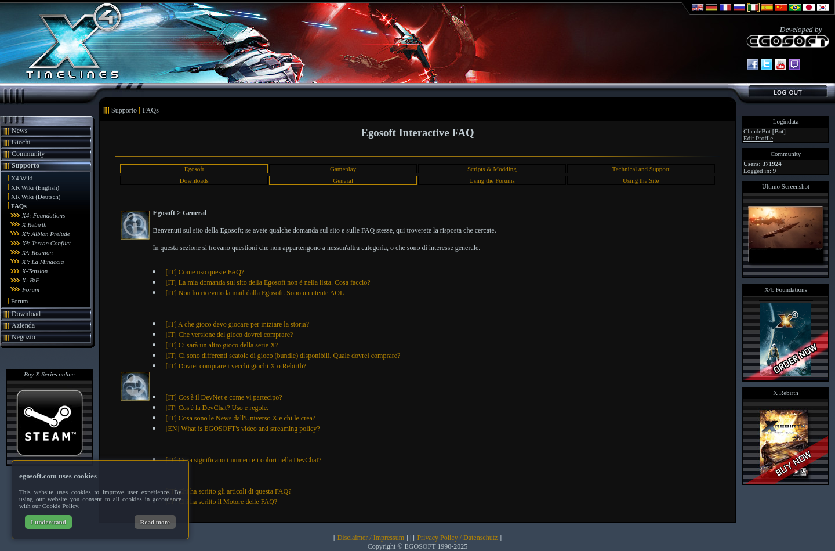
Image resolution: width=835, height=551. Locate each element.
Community (28, 154)
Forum (30, 289)
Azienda (23, 325)
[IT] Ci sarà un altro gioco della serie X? (221, 345)
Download (26, 314)
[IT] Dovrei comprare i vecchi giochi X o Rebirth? (235, 366)
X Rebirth (34, 224)
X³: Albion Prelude (46, 233)
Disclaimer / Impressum (370, 538)
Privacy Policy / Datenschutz (457, 538)
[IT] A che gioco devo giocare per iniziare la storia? (237, 324)
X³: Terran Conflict (46, 243)
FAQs (19, 205)
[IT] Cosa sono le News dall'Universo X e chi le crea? (240, 418)
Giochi (21, 142)
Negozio (23, 337)
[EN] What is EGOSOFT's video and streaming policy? (242, 429)
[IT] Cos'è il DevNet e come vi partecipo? (223, 397)
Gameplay (343, 168)
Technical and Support (641, 168)
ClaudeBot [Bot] (764, 131)
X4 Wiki (22, 178)
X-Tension (35, 270)
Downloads (194, 180)
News (19, 130)
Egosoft (194, 168)
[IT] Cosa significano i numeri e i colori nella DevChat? (243, 460)
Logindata (786, 121)
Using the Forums (492, 180)
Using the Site (641, 180)
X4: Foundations (43, 215)
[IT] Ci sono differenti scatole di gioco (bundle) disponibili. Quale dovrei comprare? (282, 355)
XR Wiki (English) (35, 187)
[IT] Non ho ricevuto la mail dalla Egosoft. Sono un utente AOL (254, 293)
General (343, 180)
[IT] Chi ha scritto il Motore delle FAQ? (221, 502)
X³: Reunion (37, 252)
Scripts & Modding (492, 168)
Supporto (25, 165)
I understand (48, 522)
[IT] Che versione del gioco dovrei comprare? (229, 335)
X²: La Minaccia (43, 261)
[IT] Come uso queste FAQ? (204, 272)
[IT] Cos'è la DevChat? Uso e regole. (216, 408)
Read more (155, 522)
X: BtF (30, 280)
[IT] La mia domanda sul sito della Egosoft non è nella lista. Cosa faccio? (267, 282)
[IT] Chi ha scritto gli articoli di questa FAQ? (228, 491)
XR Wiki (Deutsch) (36, 196)
